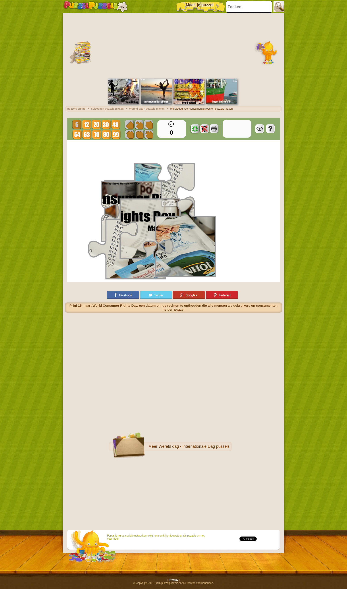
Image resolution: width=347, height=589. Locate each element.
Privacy (173, 579)
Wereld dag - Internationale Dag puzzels (194, 446)
